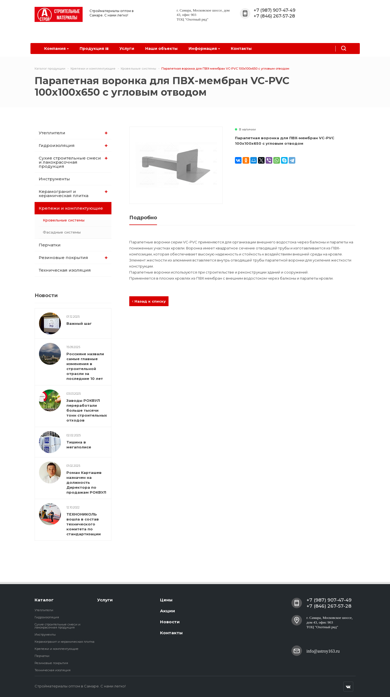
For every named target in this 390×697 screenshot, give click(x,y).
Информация (204, 48)
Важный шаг (79, 323)
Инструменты (54, 178)
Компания (56, 48)
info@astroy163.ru (323, 650)
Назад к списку (149, 301)
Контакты (241, 48)
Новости (170, 621)
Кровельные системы (64, 220)
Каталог (44, 599)
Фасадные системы (62, 232)
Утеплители (73, 132)
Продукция (94, 48)
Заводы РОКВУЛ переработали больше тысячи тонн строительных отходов (86, 410)
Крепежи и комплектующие (73, 208)
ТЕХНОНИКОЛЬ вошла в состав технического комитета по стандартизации (83, 524)
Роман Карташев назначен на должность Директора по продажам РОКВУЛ (86, 482)
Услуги (126, 48)
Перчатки (50, 244)
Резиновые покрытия (73, 257)
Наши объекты (161, 48)
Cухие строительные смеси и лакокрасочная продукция (73, 162)
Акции (167, 610)
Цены (166, 599)
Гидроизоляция (73, 145)
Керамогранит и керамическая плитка (73, 193)
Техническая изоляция (65, 270)
